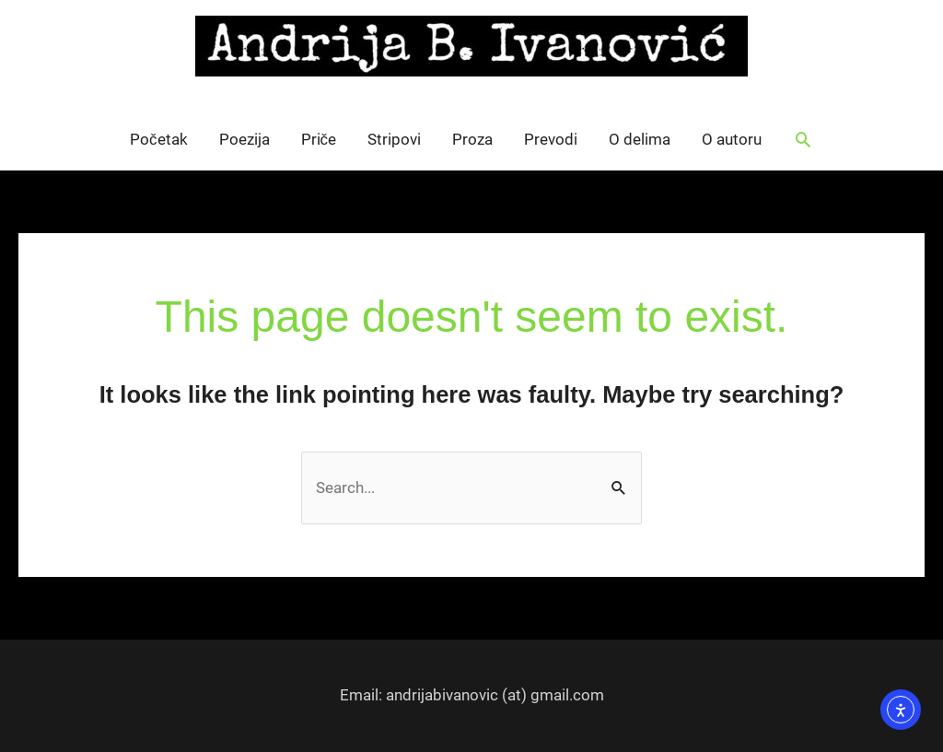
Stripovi (394, 139)
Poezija (244, 139)
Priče (319, 139)
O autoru (732, 139)
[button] (803, 139)
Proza (472, 139)
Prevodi (550, 139)
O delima (639, 139)
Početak (159, 139)
